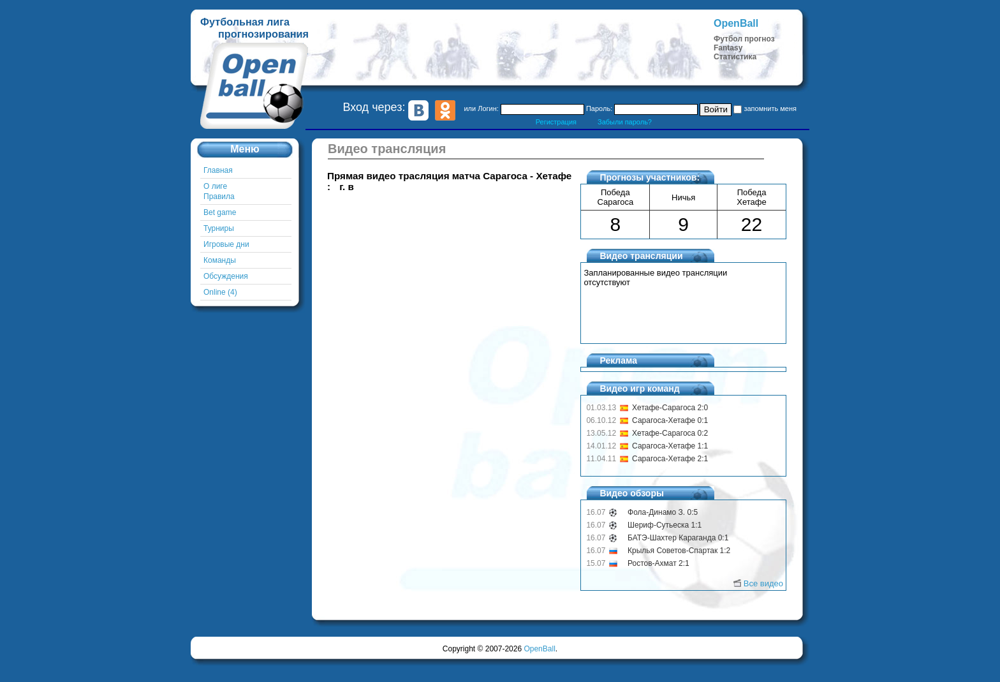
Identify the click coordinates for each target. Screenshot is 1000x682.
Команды (219, 260)
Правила (219, 196)
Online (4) (220, 292)
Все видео (763, 583)
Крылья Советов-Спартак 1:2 (679, 550)
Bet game (219, 212)
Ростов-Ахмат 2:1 (658, 563)
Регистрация (556, 122)
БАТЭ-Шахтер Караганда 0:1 (678, 537)
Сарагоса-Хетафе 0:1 (670, 420)
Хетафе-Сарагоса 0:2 (670, 433)
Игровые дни (226, 244)
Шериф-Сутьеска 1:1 (665, 525)
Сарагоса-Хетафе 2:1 (670, 458)
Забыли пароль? (625, 122)
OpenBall (539, 648)
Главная (218, 170)
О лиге (215, 186)
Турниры (218, 228)
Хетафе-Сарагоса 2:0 (670, 407)
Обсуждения (225, 276)
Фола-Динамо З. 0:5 (663, 512)
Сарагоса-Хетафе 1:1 (670, 445)
